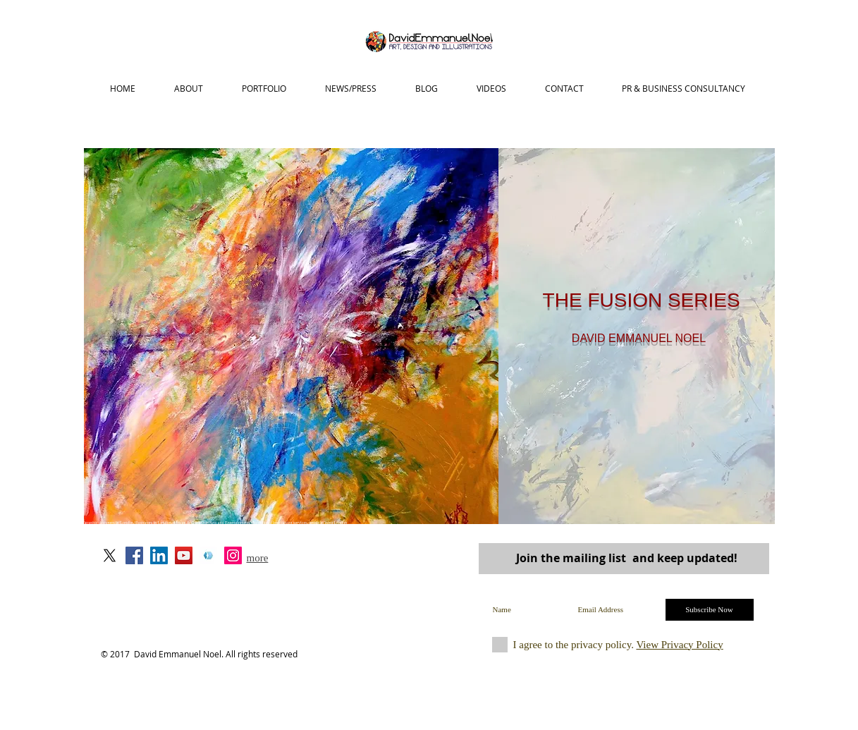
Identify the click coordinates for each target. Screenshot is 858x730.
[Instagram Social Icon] (233, 555)
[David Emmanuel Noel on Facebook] (134, 555)
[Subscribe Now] (709, 609)
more (258, 558)
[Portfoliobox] (208, 555)
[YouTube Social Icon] (183, 555)
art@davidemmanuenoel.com (292, 581)
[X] (109, 555)
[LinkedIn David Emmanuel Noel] (159, 555)
